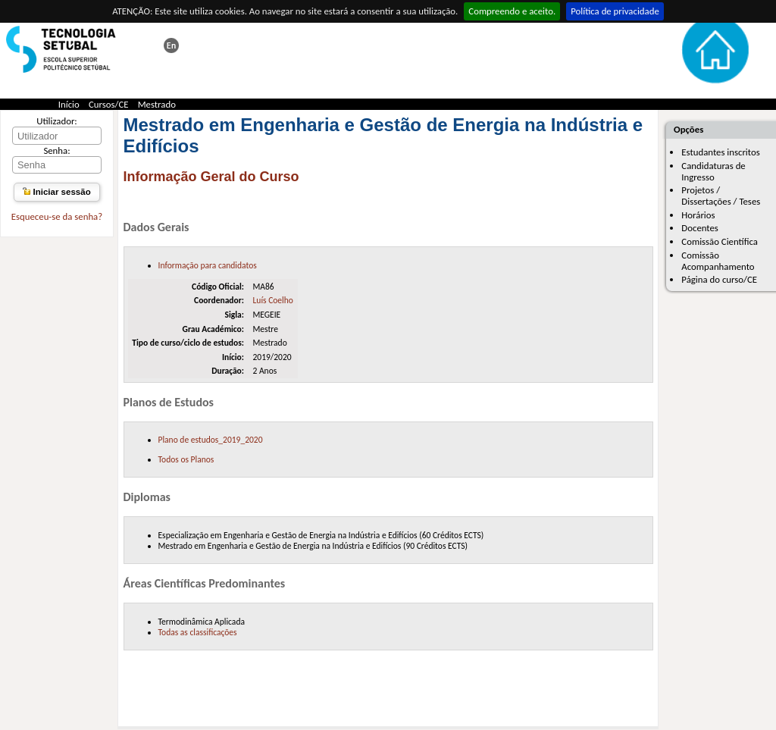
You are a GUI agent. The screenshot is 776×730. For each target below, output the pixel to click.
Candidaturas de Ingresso (713, 171)
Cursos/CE (109, 104)
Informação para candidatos (207, 265)
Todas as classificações (197, 632)
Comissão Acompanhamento (717, 260)
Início (69, 104)
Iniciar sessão (56, 191)
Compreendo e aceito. (511, 11)
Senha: (56, 150)
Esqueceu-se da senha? (56, 216)
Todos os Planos (186, 459)
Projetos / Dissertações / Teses (720, 195)
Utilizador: (56, 121)
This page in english (171, 45)
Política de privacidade (615, 11)
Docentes (699, 227)
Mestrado (157, 104)
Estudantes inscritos (720, 152)
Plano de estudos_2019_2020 (210, 439)
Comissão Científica (719, 241)
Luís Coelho (272, 300)
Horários (698, 215)
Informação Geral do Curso (211, 176)
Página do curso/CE (719, 279)
